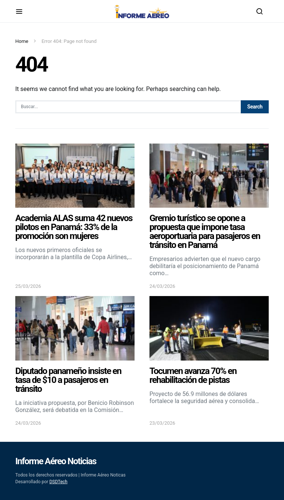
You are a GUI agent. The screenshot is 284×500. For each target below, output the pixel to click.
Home (21, 41)
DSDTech (58, 481)
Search (254, 107)
